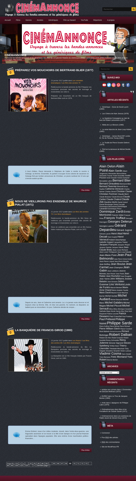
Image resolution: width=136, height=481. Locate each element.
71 (78, 463)
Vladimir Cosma (110, 353)
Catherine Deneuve (114, 189)
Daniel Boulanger (106, 204)
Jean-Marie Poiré (108, 255)
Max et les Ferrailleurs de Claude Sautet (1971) (113, 410)
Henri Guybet (112, 237)
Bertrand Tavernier (108, 186)
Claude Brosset (117, 197)
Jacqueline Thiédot (121, 242)
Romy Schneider (112, 340)
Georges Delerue (120, 221)
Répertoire (97, 20)
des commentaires (111, 442)
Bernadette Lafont (105, 181)
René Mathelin (104, 331)
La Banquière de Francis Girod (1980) (43, 330)
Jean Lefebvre (113, 271)
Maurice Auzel (116, 293)
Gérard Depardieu (112, 227)
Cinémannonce (16, 55)
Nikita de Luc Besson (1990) (113, 125)
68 (66, 463)
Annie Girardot (111, 178)
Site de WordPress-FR (110, 447)
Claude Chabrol (113, 199)
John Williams (117, 278)
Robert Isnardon (117, 338)
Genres (29, 20)
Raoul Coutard (126, 329)
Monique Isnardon (125, 309)
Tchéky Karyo (114, 346)
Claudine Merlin (110, 202)
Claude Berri (123, 194)
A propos (110, 20)
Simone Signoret (116, 343)
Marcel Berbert (116, 288)
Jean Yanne (104, 279)
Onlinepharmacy (108, 409)
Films (18, 20)
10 (30, 463)
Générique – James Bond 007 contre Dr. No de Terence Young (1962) (114, 137)
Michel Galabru (114, 302)
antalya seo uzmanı (109, 390)
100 (16, 465)
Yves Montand (119, 356)
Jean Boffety (104, 264)
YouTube (84, 20)
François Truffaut (114, 218)
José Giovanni (112, 282)
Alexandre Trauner (106, 176)
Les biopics (76, 340)
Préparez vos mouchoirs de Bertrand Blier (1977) (54, 70)
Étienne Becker (112, 360)
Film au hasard (69, 20)
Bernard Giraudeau (109, 183)
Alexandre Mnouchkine (117, 174)
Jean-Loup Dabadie (124, 252)
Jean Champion (116, 267)
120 (26, 465)
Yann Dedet (126, 354)
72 (82, 463)
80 (8, 465)
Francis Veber (118, 215)
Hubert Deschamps (117, 240)
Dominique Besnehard (108, 207)
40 (42, 463)
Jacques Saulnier (105, 247)
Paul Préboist (107, 319)
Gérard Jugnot (124, 230)
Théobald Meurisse (117, 349)
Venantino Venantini (113, 351)
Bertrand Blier (125, 184)
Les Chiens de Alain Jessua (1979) (115, 114)
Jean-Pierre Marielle (121, 261)
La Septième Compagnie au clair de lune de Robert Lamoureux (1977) (114, 119)
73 (86, 463)
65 (54, 463)
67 (62, 463)
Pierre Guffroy (104, 326)
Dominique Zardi (111, 211)
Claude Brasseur (105, 197)
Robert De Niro (105, 338)
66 (58, 463)
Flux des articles (110, 437)
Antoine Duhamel (123, 178)
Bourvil (120, 186)
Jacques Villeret (117, 247)
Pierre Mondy (114, 326)
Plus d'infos (17, 60)
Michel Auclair (111, 296)
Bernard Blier (121, 180)
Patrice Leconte (112, 314)
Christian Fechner (108, 194)
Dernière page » (43, 465)
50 (46, 463)
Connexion (106, 433)
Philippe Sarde (119, 323)
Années (40, 20)
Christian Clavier (124, 191)
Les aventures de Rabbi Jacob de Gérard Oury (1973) (115, 417)
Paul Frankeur (127, 316)
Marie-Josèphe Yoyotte (120, 290)
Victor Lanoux (125, 351)
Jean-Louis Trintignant (108, 252)
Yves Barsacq (104, 357)
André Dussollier (119, 176)
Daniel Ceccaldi (119, 204)
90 (12, 465)
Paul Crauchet (115, 316)
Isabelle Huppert (106, 242)
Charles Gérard (110, 191)
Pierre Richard (125, 326)
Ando (104, 403)
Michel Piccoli (114, 305)
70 (74, 463)
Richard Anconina (115, 331)
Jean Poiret (120, 274)
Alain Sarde (115, 170)
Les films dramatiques (62, 214)
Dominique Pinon (114, 209)
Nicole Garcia (116, 311)
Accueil (8, 20)
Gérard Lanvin (105, 234)
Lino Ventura (116, 284)
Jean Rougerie (126, 276)
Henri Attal (116, 233)
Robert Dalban (120, 335)
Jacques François (108, 244)
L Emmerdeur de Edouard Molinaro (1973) (115, 390)
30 (38, 463)
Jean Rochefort (113, 276)
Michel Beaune (116, 300)
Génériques (53, 20)
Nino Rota (124, 311)
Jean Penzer (111, 274)
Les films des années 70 (71, 83)
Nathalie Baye (105, 311)
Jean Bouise (118, 263)
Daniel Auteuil (123, 202)
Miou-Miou (113, 309)
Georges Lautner (106, 226)
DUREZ (105, 396)
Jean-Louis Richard (120, 250)
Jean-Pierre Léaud (106, 261)
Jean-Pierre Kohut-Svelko (123, 259)
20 (34, 463)
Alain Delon (107, 166)
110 (21, 465)
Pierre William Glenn (109, 328)
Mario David (105, 292)
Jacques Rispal (124, 245)
